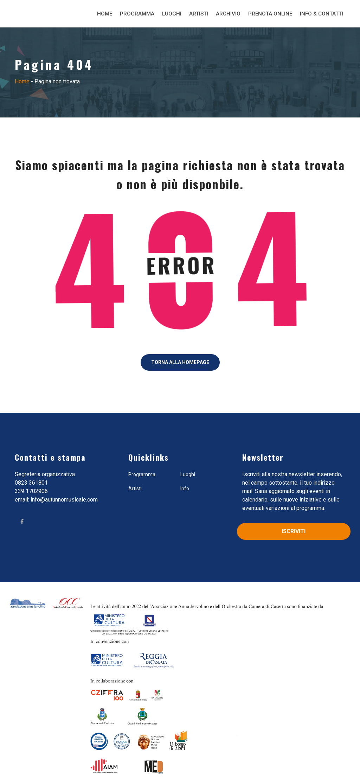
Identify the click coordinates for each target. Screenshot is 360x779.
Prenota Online (270, 14)
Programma (137, 14)
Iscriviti (294, 531)
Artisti (198, 14)
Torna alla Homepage (180, 362)
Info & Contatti (321, 14)
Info (184, 488)
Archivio (228, 14)
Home (104, 14)
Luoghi (171, 14)
